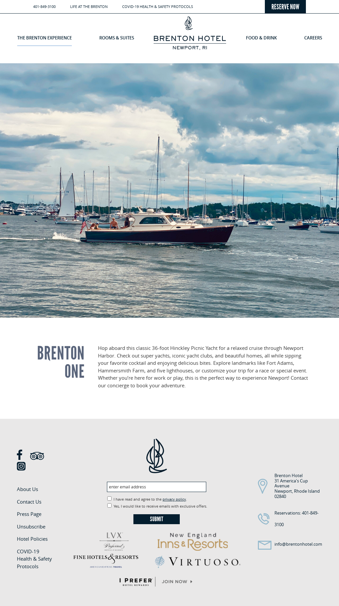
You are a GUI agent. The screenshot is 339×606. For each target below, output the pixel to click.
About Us (27, 489)
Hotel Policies (32, 538)
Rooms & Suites (116, 38)
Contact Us (29, 501)
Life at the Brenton (89, 6)
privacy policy (174, 499)
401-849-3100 (44, 6)
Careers (313, 38)
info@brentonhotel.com (298, 544)
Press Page (29, 514)
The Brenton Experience (44, 38)
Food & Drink (261, 38)
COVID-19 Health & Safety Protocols (157, 6)
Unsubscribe (31, 526)
